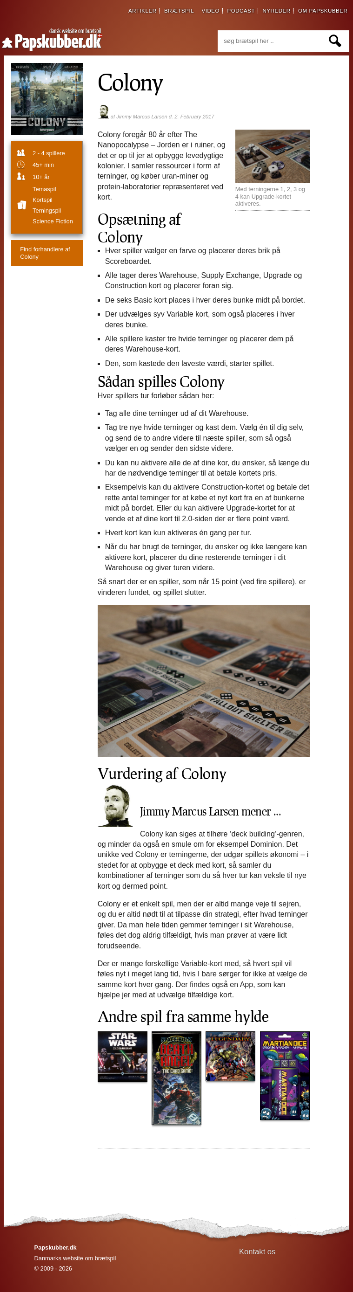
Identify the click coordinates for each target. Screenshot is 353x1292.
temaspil (44, 189)
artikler (142, 11)
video (210, 11)
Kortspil (43, 199)
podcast (241, 11)
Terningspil (47, 210)
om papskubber (322, 11)
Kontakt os (257, 1251)
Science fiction (53, 221)
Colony (130, 81)
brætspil (179, 11)
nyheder (276, 11)
